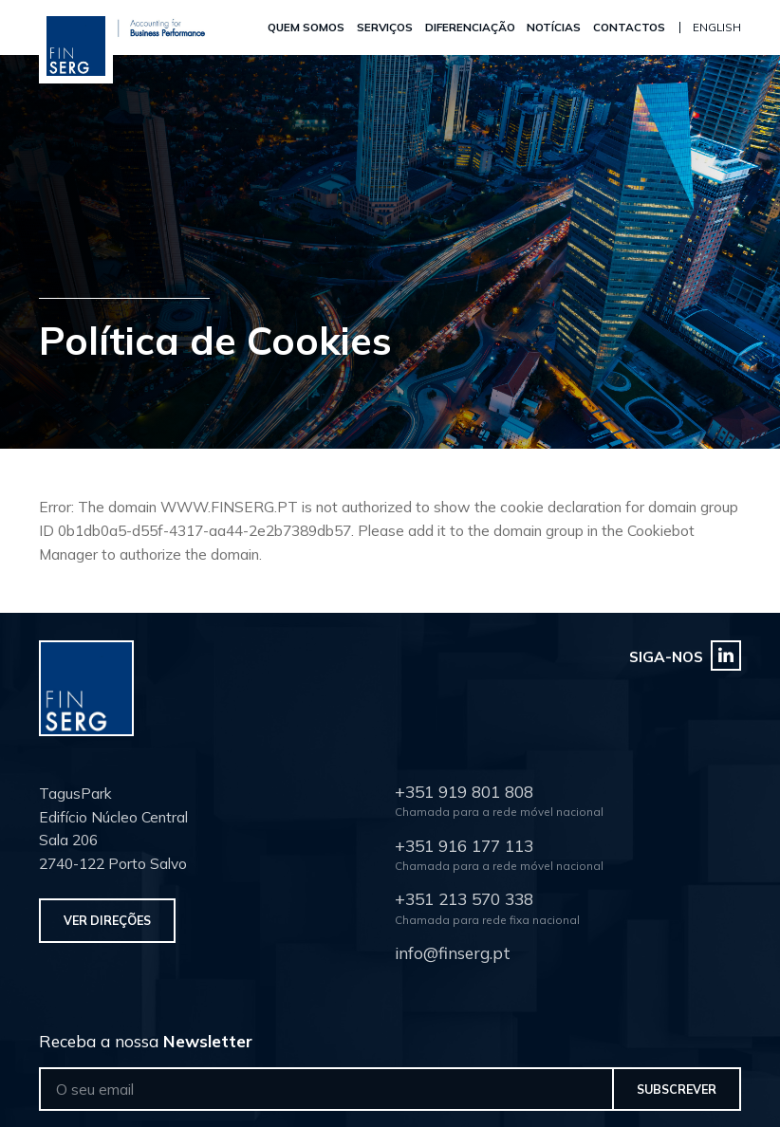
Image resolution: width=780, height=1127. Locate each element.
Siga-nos (685, 655)
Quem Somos (309, 26)
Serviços (387, 26)
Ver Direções (107, 920)
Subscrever (676, 1089)
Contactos (632, 26)
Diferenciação (473, 26)
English (717, 27)
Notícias (556, 26)
